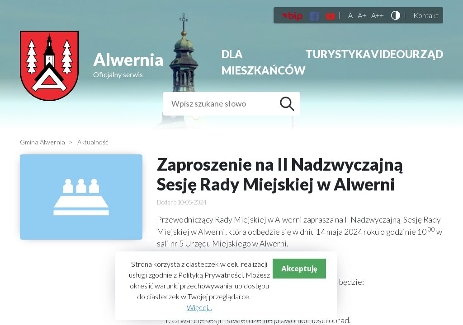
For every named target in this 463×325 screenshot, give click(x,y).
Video (388, 53)
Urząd (424, 53)
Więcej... (199, 307)
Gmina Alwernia (42, 142)
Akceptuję (299, 268)
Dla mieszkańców (264, 62)
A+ (362, 15)
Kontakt (426, 15)
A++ (377, 15)
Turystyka (338, 53)
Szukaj (289, 104)
